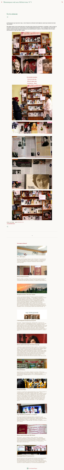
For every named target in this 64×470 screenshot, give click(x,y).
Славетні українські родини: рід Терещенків (26, 320)
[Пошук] (62, 2)
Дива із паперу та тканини (23, 276)
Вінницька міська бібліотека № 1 (18, 2)
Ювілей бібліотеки (21, 369)
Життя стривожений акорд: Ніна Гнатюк (26, 435)
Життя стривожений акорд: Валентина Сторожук (28, 344)
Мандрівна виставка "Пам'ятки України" (26, 294)
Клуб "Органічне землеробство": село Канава (27, 414)
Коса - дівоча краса (21, 256)
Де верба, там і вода (21, 389)
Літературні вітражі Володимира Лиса (25, 456)
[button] (7, 17)
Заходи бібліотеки (11, 223)
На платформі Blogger (32, 468)
